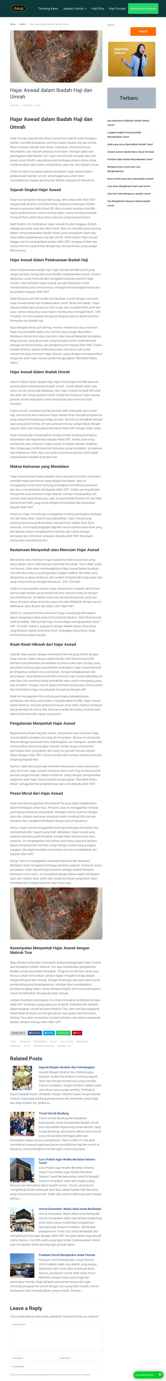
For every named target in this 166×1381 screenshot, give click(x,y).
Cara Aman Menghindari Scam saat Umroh (128, 186)
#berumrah (40, 1041)
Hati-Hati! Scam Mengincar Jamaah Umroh (129, 193)
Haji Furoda (117, 8)
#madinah (82, 1041)
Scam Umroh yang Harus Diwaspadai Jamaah (130, 178)
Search (110, 25)
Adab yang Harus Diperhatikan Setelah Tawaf (130, 144)
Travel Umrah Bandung (54, 1113)
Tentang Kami (48, 8)
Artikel (22, 24)
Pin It (77, 1033)
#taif (27, 1046)
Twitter (49, 1033)
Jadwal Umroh (75, 8)
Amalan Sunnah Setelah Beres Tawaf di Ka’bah (130, 152)
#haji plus (66, 1041)
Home (13, 24)
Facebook (34, 1033)
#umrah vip (64, 1046)
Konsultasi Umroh (143, 8)
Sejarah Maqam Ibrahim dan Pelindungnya (67, 1067)
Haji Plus (98, 8)
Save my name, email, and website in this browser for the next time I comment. (52, 1374)
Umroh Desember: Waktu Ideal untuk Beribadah (70, 1209)
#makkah (15, 1046)
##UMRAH (25, 1041)
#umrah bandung (43, 1046)
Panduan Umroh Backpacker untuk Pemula (67, 1255)
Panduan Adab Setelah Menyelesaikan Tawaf (130, 159)
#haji (53, 1041)
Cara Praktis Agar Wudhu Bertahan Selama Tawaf (67, 1161)
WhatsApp (63, 1033)
